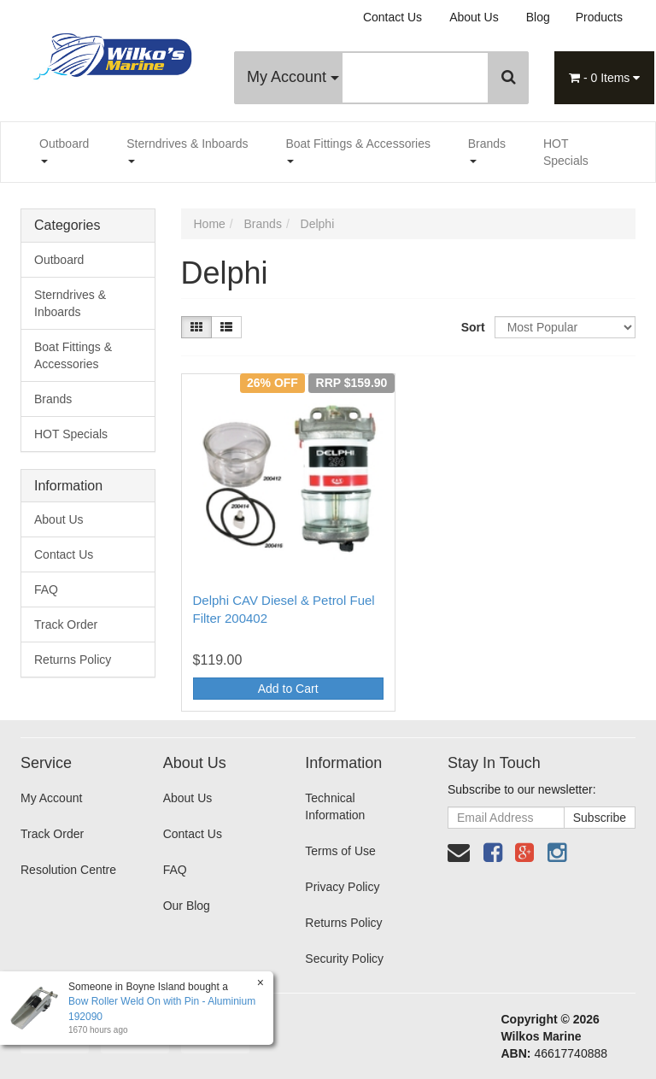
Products (599, 17)
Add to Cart (288, 688)
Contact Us (392, 17)
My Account (293, 76)
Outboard (64, 150)
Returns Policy (72, 659)
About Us (474, 17)
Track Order (65, 624)
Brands (487, 150)
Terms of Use (340, 851)
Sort (471, 327)
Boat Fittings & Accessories (357, 150)
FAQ (46, 589)
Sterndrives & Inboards (187, 150)
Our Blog (186, 905)
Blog (538, 17)
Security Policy (344, 958)
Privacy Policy (342, 887)
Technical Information (335, 806)
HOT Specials (566, 152)
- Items (604, 78)
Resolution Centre (68, 870)
